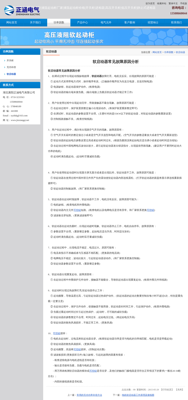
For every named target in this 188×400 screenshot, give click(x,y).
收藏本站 (161, 3)
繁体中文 (173, 3)
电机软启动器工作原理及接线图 (138, 395)
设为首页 (150, 3)
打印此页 (167, 389)
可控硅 (77, 210)
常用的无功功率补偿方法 (89, 395)
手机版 (183, 3)
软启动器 (180, 52)
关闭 (179, 389)
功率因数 (168, 52)
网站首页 (157, 52)
